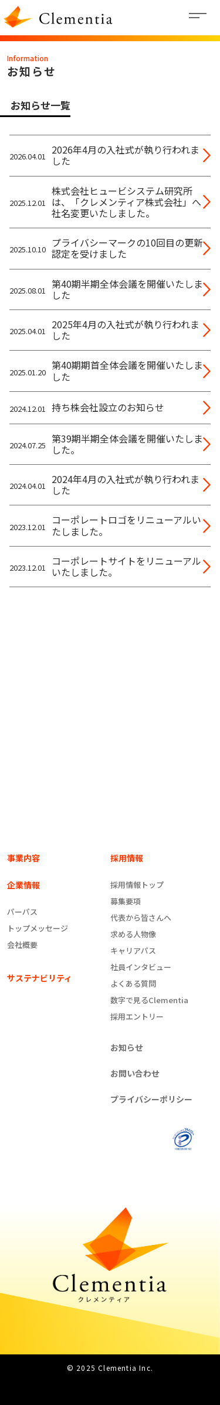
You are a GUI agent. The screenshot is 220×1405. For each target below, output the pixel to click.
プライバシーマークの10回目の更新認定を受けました (127, 248)
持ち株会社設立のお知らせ (108, 407)
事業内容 (23, 858)
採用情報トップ (137, 884)
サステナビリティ (39, 978)
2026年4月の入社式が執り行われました (125, 155)
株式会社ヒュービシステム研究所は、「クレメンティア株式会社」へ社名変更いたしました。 (126, 202)
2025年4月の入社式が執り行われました (125, 330)
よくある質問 (133, 983)
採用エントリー (137, 1016)
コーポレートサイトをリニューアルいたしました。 (126, 566)
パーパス (22, 911)
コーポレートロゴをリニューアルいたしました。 (126, 525)
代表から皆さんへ (140, 917)
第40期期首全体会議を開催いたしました (127, 370)
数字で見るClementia (149, 1000)
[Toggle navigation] (198, 17)
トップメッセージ (37, 928)
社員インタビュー (140, 967)
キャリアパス (133, 950)
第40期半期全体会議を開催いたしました (127, 289)
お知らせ (126, 1047)
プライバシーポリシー (151, 1099)
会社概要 (22, 944)
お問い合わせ (135, 1073)
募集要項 (125, 901)
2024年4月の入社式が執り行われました (125, 485)
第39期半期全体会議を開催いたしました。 (127, 444)
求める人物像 (133, 934)
